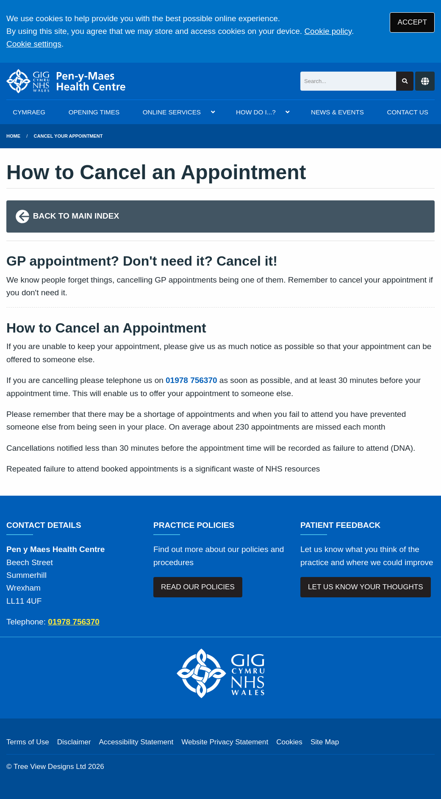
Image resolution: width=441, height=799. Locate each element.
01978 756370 (191, 380)
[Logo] (65, 81)
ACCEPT (412, 22)
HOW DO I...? (256, 112)
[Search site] (404, 81)
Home (13, 136)
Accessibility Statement (136, 742)
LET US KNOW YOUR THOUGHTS (365, 587)
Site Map (325, 742)
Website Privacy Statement (224, 742)
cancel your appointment (68, 136)
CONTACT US (407, 112)
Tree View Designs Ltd (50, 767)
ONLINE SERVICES (172, 112)
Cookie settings (33, 43)
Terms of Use (27, 742)
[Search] (348, 81)
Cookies (289, 742)
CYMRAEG (29, 112)
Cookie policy (328, 31)
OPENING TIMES (94, 112)
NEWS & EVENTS (337, 112)
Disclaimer (74, 742)
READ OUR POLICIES (198, 587)
